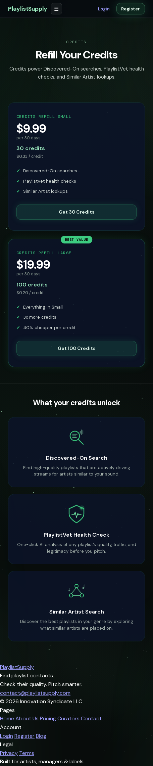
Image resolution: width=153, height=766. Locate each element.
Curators (68, 718)
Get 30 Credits (77, 212)
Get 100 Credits (77, 356)
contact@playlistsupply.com (35, 692)
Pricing (48, 718)
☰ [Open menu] (56, 8)
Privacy (9, 753)
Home (7, 718)
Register (130, 9)
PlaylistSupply (27, 8)
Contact (91, 718)
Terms (26, 753)
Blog (41, 735)
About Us (27, 718)
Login (104, 9)
